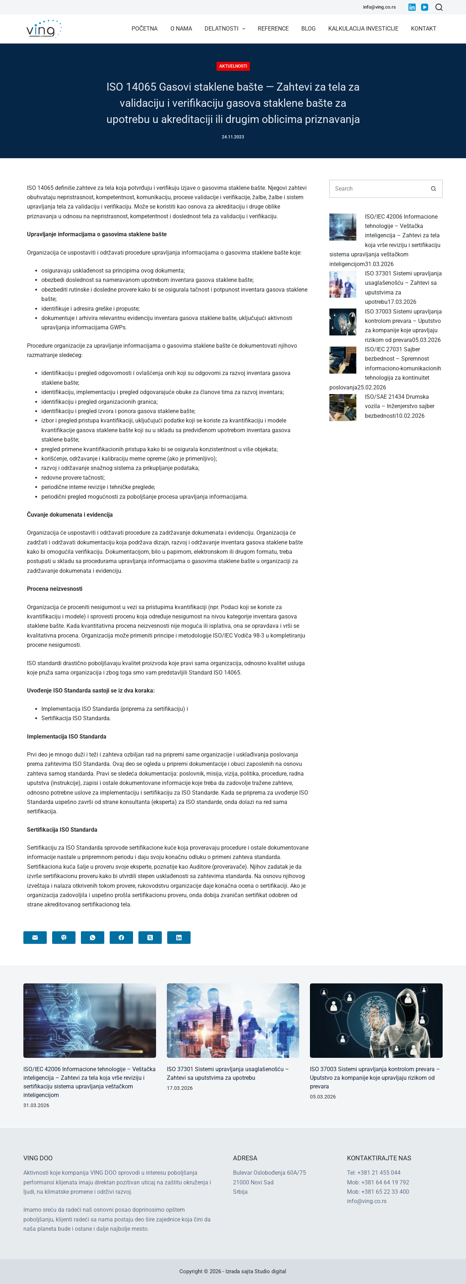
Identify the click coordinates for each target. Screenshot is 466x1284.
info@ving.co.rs (379, 7)
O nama (181, 28)
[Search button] (434, 189)
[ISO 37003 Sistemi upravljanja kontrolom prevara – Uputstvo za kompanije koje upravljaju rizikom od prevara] (342, 321)
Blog (308, 28)
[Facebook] (121, 937)
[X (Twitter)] (150, 937)
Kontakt (424, 28)
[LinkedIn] (412, 7)
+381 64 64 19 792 (385, 1182)
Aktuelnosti (233, 66)
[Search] (439, 7)
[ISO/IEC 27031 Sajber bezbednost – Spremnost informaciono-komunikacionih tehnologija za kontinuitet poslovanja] (342, 359)
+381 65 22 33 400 (385, 1191)
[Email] (35, 937)
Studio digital (270, 1271)
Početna (145, 28)
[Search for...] (377, 189)
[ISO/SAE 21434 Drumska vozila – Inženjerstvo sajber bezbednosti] (342, 407)
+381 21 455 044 (379, 1172)
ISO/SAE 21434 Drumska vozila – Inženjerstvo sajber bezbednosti (399, 406)
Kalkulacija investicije (363, 28)
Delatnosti (226, 28)
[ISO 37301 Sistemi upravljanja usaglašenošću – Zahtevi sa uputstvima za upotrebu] (342, 283)
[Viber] (64, 937)
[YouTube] (424, 7)
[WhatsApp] (92, 937)
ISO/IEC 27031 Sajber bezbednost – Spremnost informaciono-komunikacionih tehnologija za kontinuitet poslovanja (385, 368)
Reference (273, 28)
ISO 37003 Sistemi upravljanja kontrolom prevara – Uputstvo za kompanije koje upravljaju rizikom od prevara (375, 1078)
